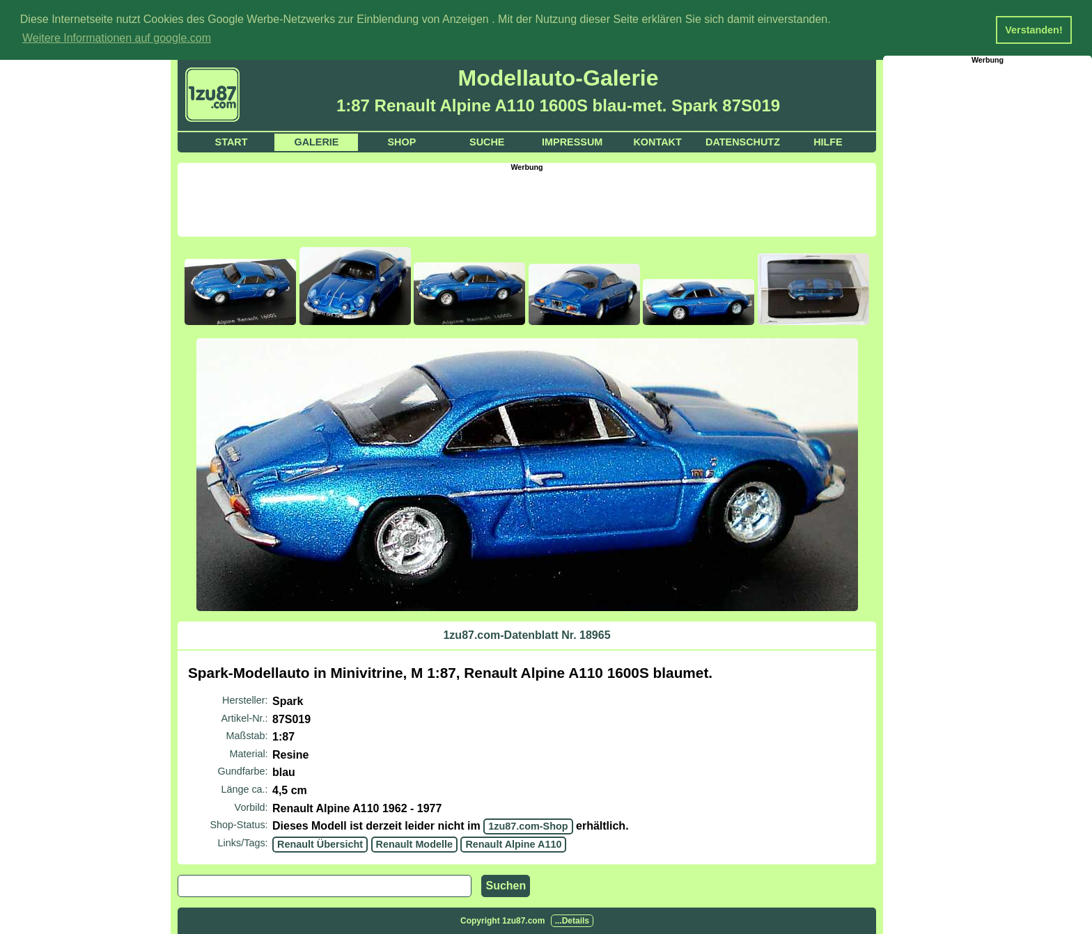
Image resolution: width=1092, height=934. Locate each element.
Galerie (316, 142)
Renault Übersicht (320, 844)
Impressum (572, 142)
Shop (401, 142)
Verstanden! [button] (1033, 29)
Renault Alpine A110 (513, 844)
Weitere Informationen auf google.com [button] (116, 38)
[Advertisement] (527, 202)
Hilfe (828, 142)
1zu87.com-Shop (528, 826)
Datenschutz (742, 142)
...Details (572, 921)
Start (231, 142)
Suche (486, 142)
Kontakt (657, 142)
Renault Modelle (414, 844)
